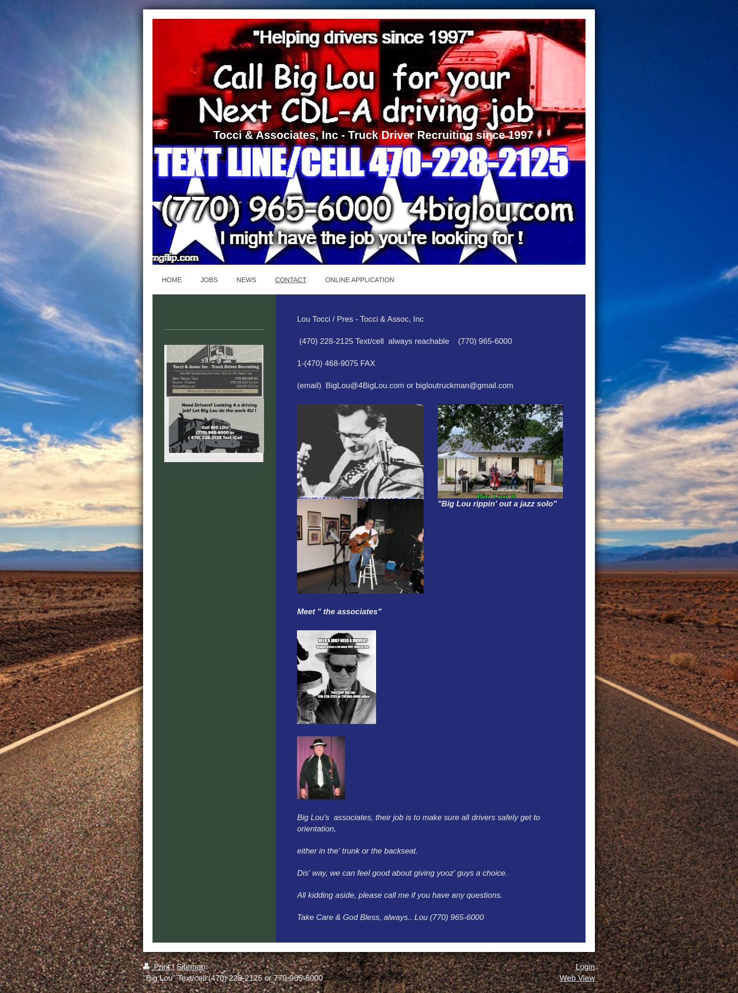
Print (157, 966)
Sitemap (191, 966)
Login (585, 966)
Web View (577, 978)
